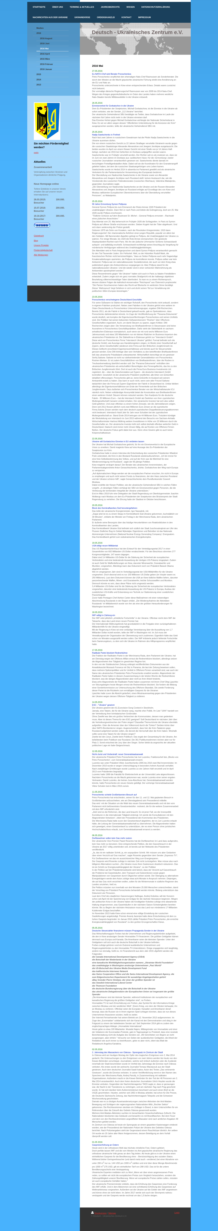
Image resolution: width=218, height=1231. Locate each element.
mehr (36, 152)
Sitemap (112, 1213)
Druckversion (99, 1213)
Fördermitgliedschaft (43, 250)
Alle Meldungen (41, 255)
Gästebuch (39, 236)
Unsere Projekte (41, 245)
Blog (36, 240)
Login (176, 1212)
